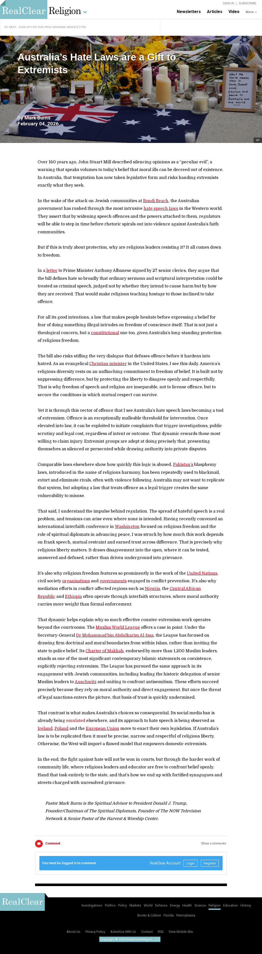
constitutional (105, 333)
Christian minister (108, 363)
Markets (135, 905)
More (250, 12)
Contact (147, 932)
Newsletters (189, 11)
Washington (127, 526)
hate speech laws (161, 208)
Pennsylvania (185, 915)
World (148, 905)
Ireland (45, 728)
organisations (76, 581)
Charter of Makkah (104, 651)
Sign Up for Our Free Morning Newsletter (52, 27)
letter (51, 270)
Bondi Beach (155, 201)
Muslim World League (118, 627)
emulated (75, 720)
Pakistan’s (183, 464)
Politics (110, 905)
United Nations (202, 573)
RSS (160, 932)
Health (187, 905)
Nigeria (152, 588)
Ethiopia (73, 596)
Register (210, 863)
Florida (168, 915)
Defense (161, 905)
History (246, 905)
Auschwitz (85, 682)
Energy (175, 905)
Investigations (92, 905)
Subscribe (247, 3)
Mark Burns (37, 118)
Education (230, 905)
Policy (122, 905)
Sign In (228, 3)
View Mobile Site (181, 932)
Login (190, 863)
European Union (102, 728)
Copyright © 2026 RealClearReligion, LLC (130, 939)
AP (257, 140)
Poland (61, 728)
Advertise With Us (123, 932)
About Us (73, 932)
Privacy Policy (95, 932)
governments (113, 581)
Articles (214, 11)
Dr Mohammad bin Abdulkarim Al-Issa (115, 635)
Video (233, 11)
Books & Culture (149, 915)
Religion (215, 905)
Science (200, 905)
